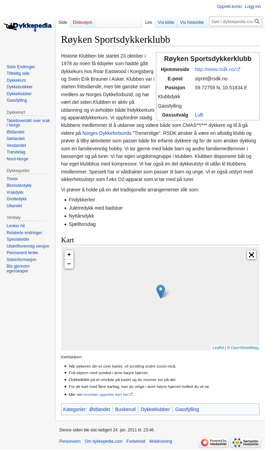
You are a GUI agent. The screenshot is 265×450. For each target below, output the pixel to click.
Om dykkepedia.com (103, 441)
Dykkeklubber (155, 409)
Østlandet (99, 409)
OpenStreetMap (244, 348)
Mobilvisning (160, 441)
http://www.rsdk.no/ (215, 69)
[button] (251, 254)
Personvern (69, 441)
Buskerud (125, 409)
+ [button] (69, 255)
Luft (199, 115)
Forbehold (136, 441)
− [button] (69, 264)
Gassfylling (187, 409)
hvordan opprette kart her (106, 394)
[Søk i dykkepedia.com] (235, 21)
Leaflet (218, 348)
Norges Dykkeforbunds (106, 133)
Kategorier (74, 409)
